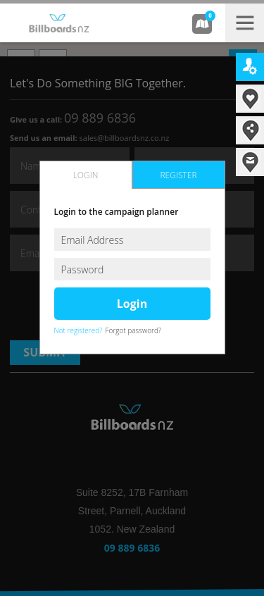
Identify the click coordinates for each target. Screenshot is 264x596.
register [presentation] (178, 175)
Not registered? (78, 330)
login (132, 303)
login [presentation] (86, 175)
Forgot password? (134, 330)
